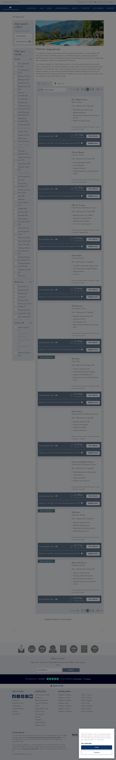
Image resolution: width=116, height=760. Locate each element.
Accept (97, 747)
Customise (97, 752)
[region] (96, 743)
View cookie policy (86, 743)
